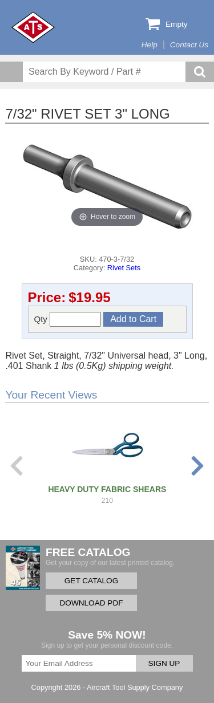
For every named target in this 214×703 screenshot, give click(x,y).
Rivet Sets (123, 267)
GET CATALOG (91, 580)
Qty (68, 319)
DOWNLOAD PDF (91, 603)
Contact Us (189, 44)
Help (150, 44)
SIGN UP (164, 663)
